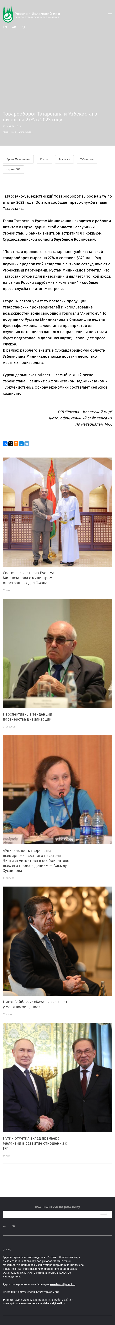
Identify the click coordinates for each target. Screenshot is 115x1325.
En (5, 27)
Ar (14, 27)
